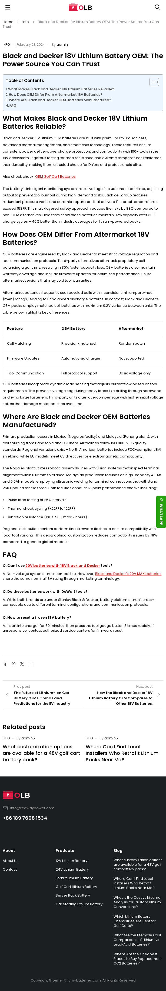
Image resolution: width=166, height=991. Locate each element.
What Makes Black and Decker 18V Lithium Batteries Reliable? (61, 89)
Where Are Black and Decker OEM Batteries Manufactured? (60, 100)
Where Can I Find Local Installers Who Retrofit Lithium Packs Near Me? (122, 753)
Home (8, 21)
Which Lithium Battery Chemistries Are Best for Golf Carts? (135, 921)
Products (65, 850)
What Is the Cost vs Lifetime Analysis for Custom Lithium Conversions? (137, 902)
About (9, 850)
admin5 (28, 738)
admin (62, 44)
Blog (118, 850)
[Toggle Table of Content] (151, 82)
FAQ (12, 105)
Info (25, 21)
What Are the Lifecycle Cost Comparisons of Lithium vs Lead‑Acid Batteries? (137, 940)
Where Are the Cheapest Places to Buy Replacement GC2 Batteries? (138, 959)
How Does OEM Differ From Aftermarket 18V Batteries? (55, 94)
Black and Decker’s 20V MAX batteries (128, 573)
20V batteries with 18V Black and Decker (62, 565)
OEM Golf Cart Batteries (55, 176)
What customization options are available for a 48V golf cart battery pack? (41, 753)
